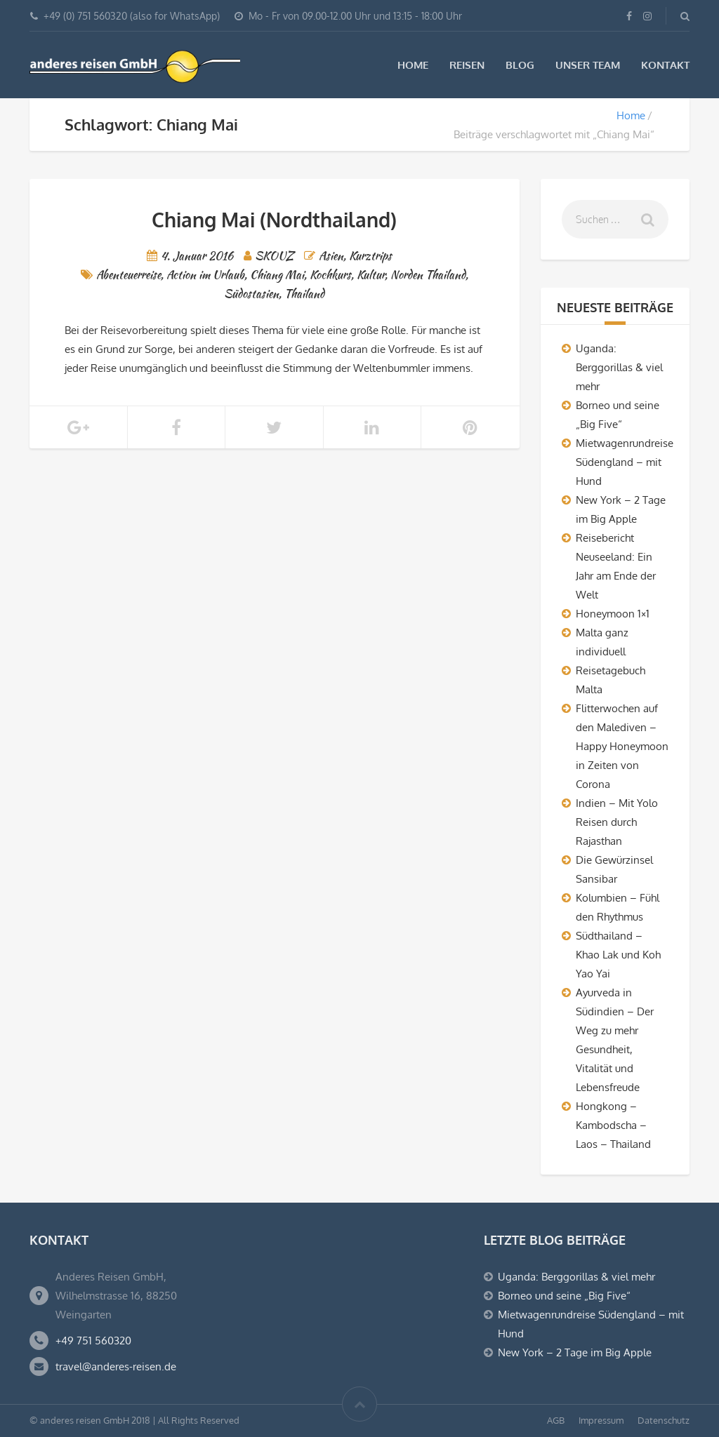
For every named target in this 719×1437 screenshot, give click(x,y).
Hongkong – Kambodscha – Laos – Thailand (613, 1125)
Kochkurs (330, 275)
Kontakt (665, 65)
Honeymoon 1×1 (612, 613)
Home (412, 65)
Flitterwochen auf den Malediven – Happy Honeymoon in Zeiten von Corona (622, 746)
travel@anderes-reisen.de (115, 1366)
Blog (520, 65)
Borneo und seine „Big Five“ (564, 1295)
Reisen (466, 65)
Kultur (371, 275)
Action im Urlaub (205, 275)
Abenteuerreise (128, 275)
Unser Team (587, 65)
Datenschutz (664, 1420)
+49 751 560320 (93, 1340)
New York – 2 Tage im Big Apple (575, 1352)
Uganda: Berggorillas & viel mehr (619, 367)
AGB (556, 1420)
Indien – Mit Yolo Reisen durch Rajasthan (617, 822)
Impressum (601, 1420)
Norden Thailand (428, 275)
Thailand (304, 294)
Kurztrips (370, 256)
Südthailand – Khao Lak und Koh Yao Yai (618, 954)
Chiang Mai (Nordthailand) (274, 219)
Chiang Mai (277, 275)
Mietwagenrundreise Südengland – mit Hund (624, 462)
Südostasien (251, 294)
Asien (331, 256)
